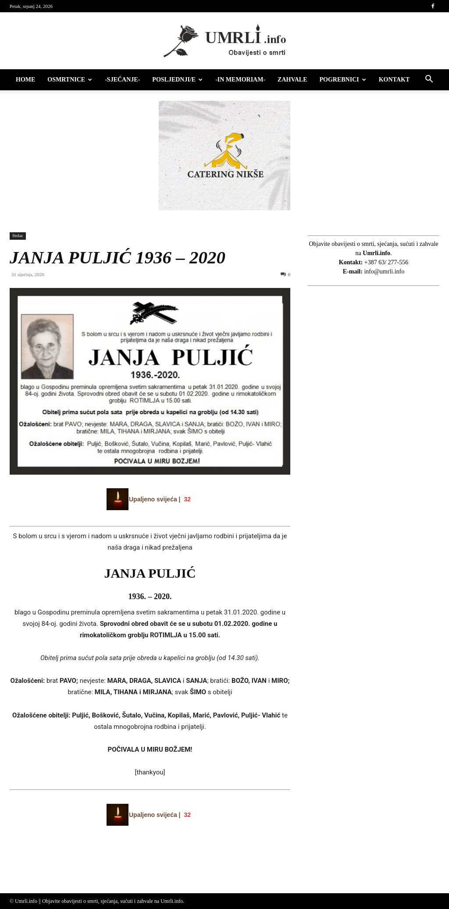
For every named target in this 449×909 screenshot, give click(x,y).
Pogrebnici (343, 79)
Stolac (17, 235)
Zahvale (292, 79)
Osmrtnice (69, 79)
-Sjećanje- (122, 79)
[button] (428, 80)
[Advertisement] (373, 455)
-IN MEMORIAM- (240, 79)
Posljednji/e (177, 79)
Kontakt (394, 79)
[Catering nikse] (224, 208)
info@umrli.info (384, 271)
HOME (25, 79)
